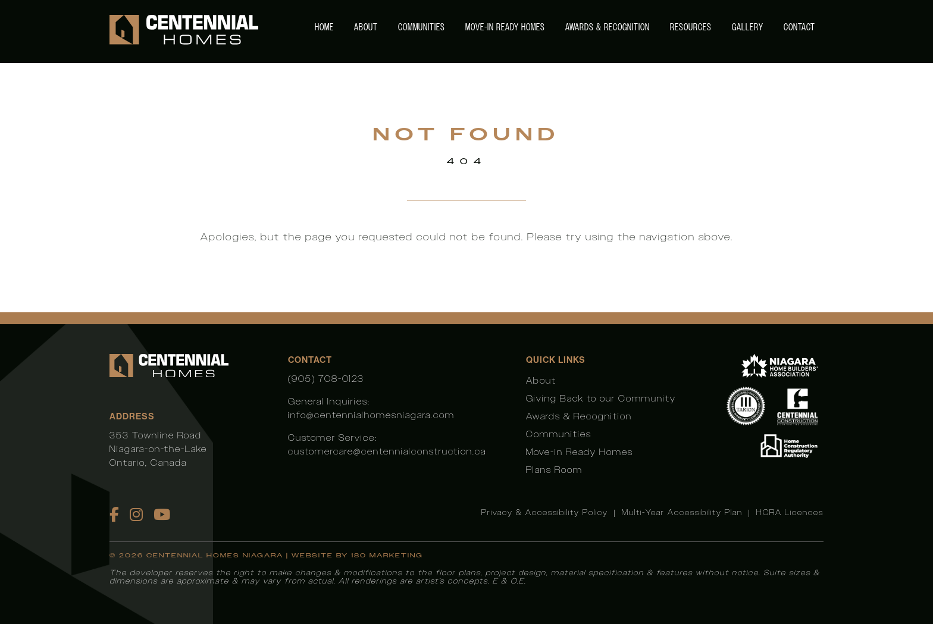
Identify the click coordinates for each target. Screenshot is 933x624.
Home (324, 27)
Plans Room (554, 470)
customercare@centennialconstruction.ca (387, 451)
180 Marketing (387, 555)
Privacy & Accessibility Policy (544, 512)
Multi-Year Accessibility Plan (682, 512)
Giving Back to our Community (601, 398)
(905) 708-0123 (326, 379)
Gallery (747, 27)
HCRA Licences (790, 512)
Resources (691, 27)
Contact (799, 27)
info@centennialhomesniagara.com (371, 415)
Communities (421, 27)
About (366, 27)
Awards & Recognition (607, 27)
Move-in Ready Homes (505, 27)
